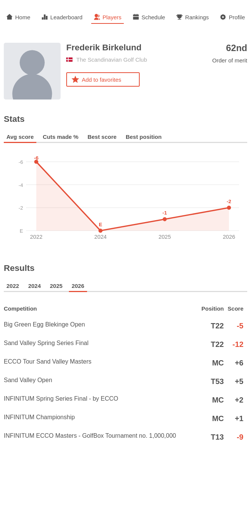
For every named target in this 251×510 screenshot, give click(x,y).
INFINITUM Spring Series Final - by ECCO (100, 399)
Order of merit (229, 53)
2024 (34, 286)
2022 (12, 286)
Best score (102, 137)
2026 (78, 286)
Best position (144, 137)
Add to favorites (96, 79)
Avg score (20, 137)
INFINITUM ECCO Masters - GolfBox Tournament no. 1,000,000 (100, 437)
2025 (56, 286)
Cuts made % (60, 137)
